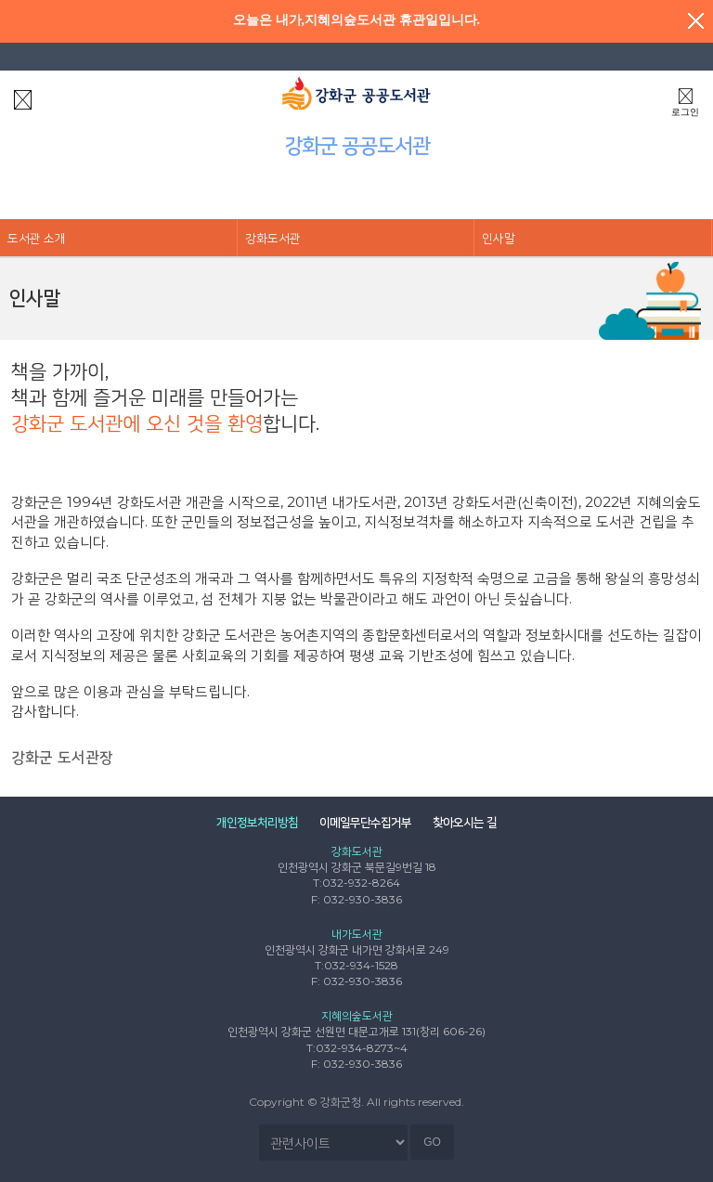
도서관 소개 (36, 237)
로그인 (685, 100)
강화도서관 (273, 237)
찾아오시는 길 (465, 821)
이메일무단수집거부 (365, 821)
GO (432, 1142)
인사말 (498, 237)
